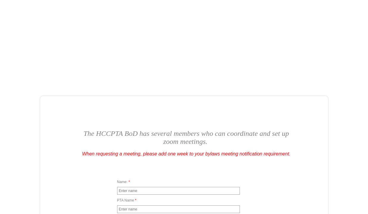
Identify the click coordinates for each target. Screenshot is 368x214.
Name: (123, 182)
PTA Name (126, 200)
